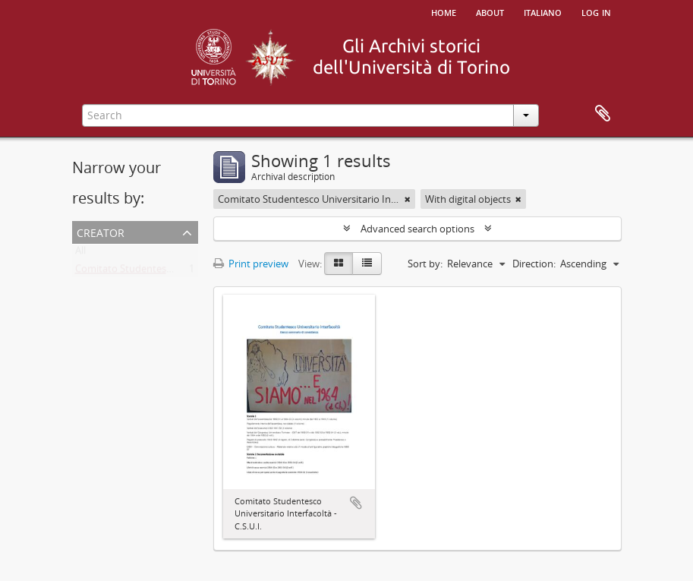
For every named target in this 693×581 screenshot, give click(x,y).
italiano (543, 11)
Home (443, 11)
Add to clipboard (356, 502)
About (490, 11)
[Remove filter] (408, 199)
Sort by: (425, 263)
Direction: (534, 263)
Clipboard (603, 114)
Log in (596, 11)
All (80, 254)
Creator (100, 231)
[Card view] (338, 263)
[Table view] (367, 263)
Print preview (250, 263)
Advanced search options (417, 228)
